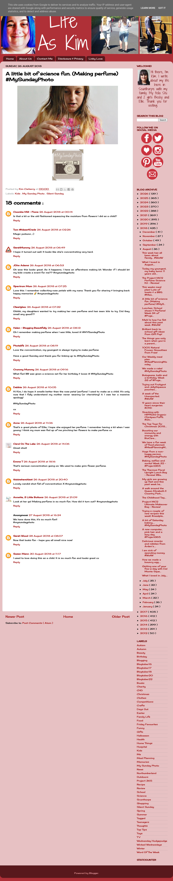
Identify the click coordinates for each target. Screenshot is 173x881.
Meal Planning (145, 758)
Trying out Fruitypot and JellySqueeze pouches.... (154, 387)
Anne (16, 423)
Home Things (144, 743)
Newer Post (15, 616)
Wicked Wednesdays (149, 844)
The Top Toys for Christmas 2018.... (154, 425)
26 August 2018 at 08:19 (41, 345)
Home (10, 58)
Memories (143, 762)
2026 (144, 193)
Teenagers (143, 822)
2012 (144, 633)
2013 (144, 629)
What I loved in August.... (151, 263)
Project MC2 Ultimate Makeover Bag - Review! (154, 504)
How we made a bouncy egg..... (151, 560)
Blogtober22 (144, 679)
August (147, 249)
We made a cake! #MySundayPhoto (154, 369)
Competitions (145, 701)
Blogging (142, 660)
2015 (144, 620)
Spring (141, 811)
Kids (18, 193)
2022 (144, 211)
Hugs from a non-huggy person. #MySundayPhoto (154, 454)
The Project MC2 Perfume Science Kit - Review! (153, 280)
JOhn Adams (21, 265)
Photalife (18, 345)
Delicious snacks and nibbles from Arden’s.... (153, 543)
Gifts (140, 732)
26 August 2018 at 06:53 (47, 265)
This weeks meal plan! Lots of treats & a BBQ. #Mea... (152, 291)
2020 (144, 219)
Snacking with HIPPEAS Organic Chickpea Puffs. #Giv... (154, 416)
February (148, 602)
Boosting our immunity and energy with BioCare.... (151, 434)
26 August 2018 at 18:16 (40, 461)
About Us (25, 58)
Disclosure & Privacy (70, 58)
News (140, 769)
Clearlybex (19, 307)
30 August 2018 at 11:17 (45, 554)
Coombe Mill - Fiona (25, 212)
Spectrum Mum (22, 286)
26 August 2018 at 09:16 (51, 369)
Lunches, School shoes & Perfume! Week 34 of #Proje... (154, 312)
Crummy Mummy (23, 369)
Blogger (93, 873)
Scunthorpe (144, 799)
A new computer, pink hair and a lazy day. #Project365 (152, 533)
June (146, 585)
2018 (144, 228)
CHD (140, 690)
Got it (162, 8)
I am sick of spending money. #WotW (153, 553)
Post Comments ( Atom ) (37, 623)
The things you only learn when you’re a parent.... (154, 341)
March (147, 598)
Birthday (142, 656)
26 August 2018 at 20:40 (50, 479)
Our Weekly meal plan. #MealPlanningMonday (154, 361)
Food (140, 720)
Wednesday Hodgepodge (152, 841)
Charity (141, 686)
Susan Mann (21, 554)
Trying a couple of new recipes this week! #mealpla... (153, 513)
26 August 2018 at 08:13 (64, 328)
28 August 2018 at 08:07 (46, 536)
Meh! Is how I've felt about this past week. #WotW (154, 322)
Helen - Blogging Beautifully (30, 328)
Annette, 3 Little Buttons (28, 497)
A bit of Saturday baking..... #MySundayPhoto (154, 523)
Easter (141, 713)
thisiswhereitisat (23, 479)
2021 (144, 215)
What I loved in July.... (154, 575)
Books (140, 683)
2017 (144, 612)
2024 (144, 202)
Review (141, 788)
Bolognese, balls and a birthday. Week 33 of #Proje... (154, 377)
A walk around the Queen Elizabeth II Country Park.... (154, 491)
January (148, 606)
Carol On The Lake (24, 444)
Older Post (121, 616)
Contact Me (45, 58)
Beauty (141, 653)
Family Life (143, 717)
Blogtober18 (144, 671)
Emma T (18, 461)
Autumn (141, 649)
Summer (142, 814)
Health (141, 739)
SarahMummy (21, 247)
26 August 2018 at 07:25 (50, 286)
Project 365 (144, 780)
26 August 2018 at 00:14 (56, 212)
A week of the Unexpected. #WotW (151, 396)
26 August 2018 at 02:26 (54, 229)
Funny (140, 728)
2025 (144, 198)
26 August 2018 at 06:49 (48, 247)
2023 (144, 206)
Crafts (141, 705)
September (150, 245)
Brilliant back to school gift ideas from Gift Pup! (153, 331)
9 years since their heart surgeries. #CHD (153, 405)
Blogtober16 (144, 664)
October (148, 240)
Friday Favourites (147, 724)
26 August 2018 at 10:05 (39, 387)
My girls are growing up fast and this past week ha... (154, 482)
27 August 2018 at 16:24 (45, 515)
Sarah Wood (20, 536)
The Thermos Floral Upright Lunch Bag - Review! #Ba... (154, 472)
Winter (141, 848)
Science (142, 796)
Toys (139, 833)
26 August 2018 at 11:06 (37, 423)
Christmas (143, 694)
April (146, 593)
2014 (144, 624)
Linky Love (96, 58)
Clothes (141, 698)
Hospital (142, 747)
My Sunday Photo (33, 193)
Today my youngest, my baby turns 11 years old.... (154, 271)
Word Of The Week (148, 852)
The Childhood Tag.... (154, 497)
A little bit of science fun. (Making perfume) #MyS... (154, 301)
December (149, 232)
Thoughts (142, 826)
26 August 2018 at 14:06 (53, 444)
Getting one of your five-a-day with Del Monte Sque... (154, 569)
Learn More (148, 8)
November (149, 236)
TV (138, 837)
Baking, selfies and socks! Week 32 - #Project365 (154, 463)
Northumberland (146, 773)
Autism (141, 645)
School (141, 792)
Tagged (141, 818)
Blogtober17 (144, 668)
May (146, 589)
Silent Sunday (55, 193)
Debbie (17, 387)
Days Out (142, 709)
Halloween (143, 735)
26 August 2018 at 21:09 (60, 497)
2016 (144, 616)
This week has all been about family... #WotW (152, 255)
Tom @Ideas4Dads (24, 229)
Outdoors (142, 777)
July (145, 580)
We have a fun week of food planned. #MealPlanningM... (154, 445)
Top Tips (142, 829)
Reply (16, 220)
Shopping (142, 803)
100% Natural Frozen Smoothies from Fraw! (154, 350)
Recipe (141, 784)
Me (139, 754)
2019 (144, 223)
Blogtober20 (145, 675)
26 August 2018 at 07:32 (44, 307)
